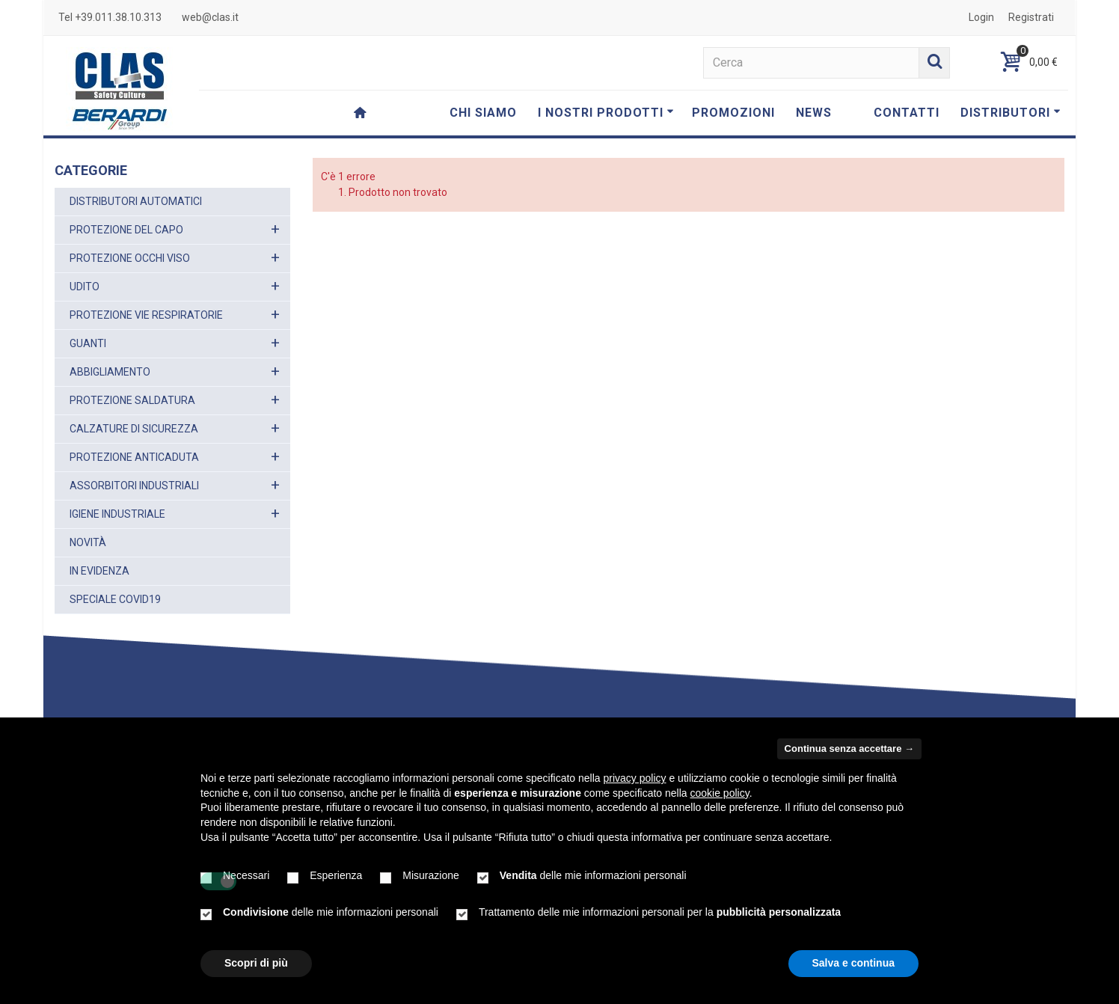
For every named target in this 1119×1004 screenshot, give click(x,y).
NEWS (814, 112)
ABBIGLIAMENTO (110, 372)
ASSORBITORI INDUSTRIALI (134, 486)
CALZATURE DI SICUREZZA (134, 429)
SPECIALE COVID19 (115, 599)
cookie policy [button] (719, 793)
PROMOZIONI (733, 112)
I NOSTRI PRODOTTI (606, 112)
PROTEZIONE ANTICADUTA (134, 457)
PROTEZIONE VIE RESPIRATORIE (146, 315)
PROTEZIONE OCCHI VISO (130, 258)
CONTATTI (906, 112)
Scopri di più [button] (256, 963)
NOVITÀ (88, 542)
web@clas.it (210, 17)
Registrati (1031, 17)
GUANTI (88, 343)
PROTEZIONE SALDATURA (132, 400)
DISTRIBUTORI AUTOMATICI (136, 201)
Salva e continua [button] (853, 963)
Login (981, 17)
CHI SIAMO (483, 112)
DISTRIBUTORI (1010, 112)
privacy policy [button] (635, 778)
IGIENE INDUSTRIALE (117, 514)
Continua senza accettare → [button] (849, 748)
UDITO (84, 287)
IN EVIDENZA (99, 571)
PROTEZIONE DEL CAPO (126, 230)
